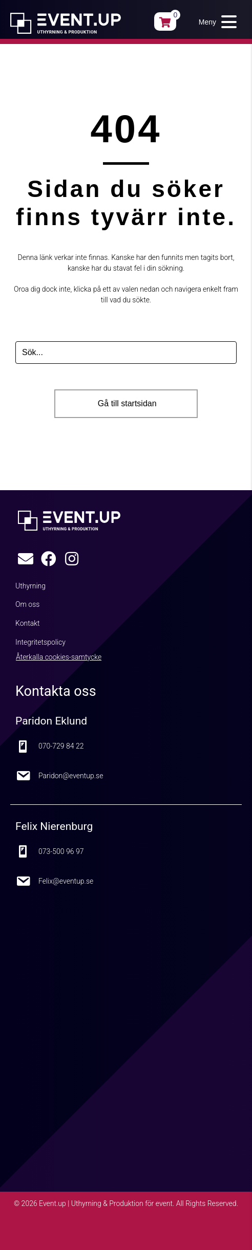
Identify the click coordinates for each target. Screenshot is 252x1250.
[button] (215, 21)
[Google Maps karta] (126, 1023)
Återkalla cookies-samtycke (58, 657)
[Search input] (126, 352)
